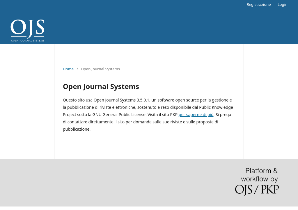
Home (68, 68)
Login (283, 4)
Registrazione (259, 4)
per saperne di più (196, 114)
